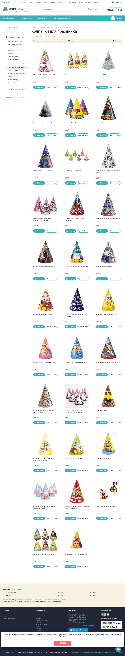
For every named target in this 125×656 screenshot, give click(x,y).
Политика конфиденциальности (81, 652)
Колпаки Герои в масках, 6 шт (43, 171)
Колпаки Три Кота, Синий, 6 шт (75, 362)
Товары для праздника (14, 37)
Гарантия (38, 2)
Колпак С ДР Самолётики (104, 75)
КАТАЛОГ (6, 611)
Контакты (96, 2)
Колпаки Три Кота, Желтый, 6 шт (107, 314)
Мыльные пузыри (14, 80)
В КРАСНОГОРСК (16, 589)
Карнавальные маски (16, 70)
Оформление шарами (14, 32)
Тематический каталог (14, 98)
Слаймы (11, 76)
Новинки (30, 2)
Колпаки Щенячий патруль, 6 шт (107, 362)
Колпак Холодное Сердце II (42, 123)
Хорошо (62, 643)
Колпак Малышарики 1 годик (75, 75)
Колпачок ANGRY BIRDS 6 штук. (43, 554)
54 (71, 41)
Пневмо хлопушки (15, 60)
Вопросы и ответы (71, 2)
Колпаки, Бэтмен (102, 410)
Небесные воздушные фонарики (15, 45)
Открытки (12, 53)
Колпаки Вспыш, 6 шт (103, 123)
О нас (23, 2)
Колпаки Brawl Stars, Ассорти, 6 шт (76, 123)
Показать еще (50, 36)
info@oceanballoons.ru (79, 622)
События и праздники (14, 93)
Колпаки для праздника (73, 171)
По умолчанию (48, 41)
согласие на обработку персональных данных (107, 652)
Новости (60, 2)
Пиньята (12, 83)
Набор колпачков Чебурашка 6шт (76, 554)
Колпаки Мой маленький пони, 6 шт (108, 219)
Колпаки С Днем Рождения (42, 314)
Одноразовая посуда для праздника (16, 49)
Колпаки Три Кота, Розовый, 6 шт (44, 362)
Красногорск (6, 2)
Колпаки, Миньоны (102, 458)
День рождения (36, 36)
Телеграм (93, 9)
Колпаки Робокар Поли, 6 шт (106, 266)
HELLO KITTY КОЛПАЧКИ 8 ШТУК (44, 75)
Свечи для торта (15, 56)
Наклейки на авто (15, 41)
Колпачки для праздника (17, 67)
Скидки (81, 2)
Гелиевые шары (12, 27)
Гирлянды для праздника (17, 73)
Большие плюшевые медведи (17, 63)
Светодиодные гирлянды (17, 89)
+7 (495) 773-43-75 (113, 10)
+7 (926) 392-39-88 (88, 626)
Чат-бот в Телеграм (79, 630)
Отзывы (88, 2)
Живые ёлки (13, 86)
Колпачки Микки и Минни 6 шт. (106, 506)
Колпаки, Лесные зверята (73, 458)
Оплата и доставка (49, 2)
